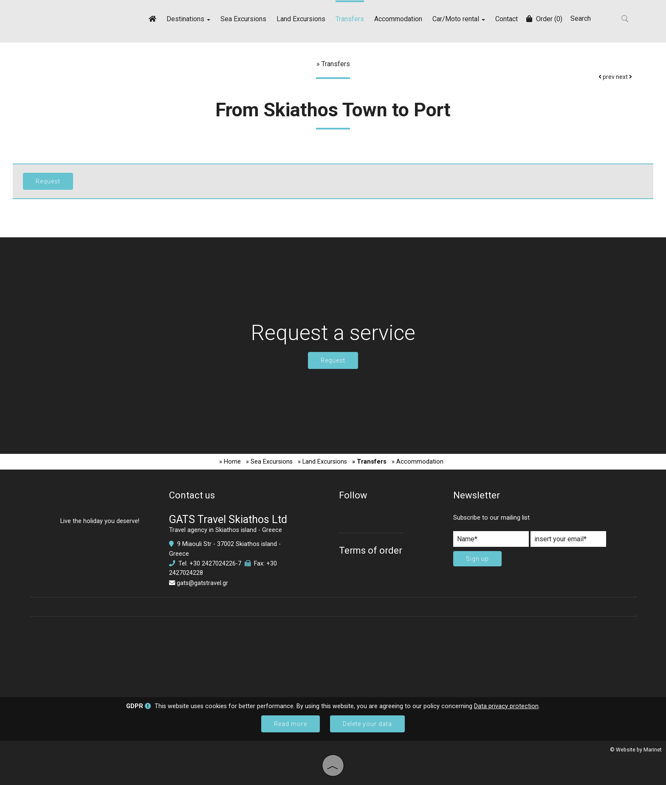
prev (606, 76)
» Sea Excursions (269, 461)
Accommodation (398, 19)
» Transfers (369, 461)
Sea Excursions (243, 19)
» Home (230, 461)
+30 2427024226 (212, 563)
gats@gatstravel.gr (202, 583)
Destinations (188, 19)
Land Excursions (301, 19)
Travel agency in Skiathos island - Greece (225, 530)
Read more (290, 723)
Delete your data (367, 723)
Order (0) (544, 19)
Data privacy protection (506, 706)
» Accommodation (417, 461)
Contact (506, 19)
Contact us (192, 495)
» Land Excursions (322, 461)
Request (333, 360)
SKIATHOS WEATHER (333, 652)
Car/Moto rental (458, 19)
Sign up (477, 558)
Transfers (350, 19)
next (624, 76)
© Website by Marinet (636, 750)
